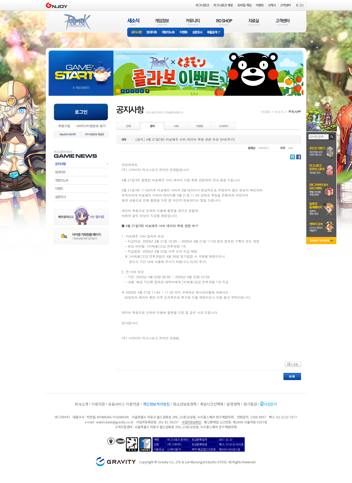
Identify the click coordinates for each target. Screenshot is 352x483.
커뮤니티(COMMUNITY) (193, 22)
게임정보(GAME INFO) (162, 22)
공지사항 (135, 33)
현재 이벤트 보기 (147, 91)
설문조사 (197, 33)
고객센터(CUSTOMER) (282, 22)
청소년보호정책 (185, 404)
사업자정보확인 (191, 422)
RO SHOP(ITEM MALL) (224, 22)
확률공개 (214, 33)
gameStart (81, 68)
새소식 (279, 111)
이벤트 (183, 33)
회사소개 (81, 404)
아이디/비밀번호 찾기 (90, 125)
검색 (332, 137)
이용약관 (98, 404)
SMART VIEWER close (321, 241)
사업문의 (270, 404)
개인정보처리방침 (156, 404)
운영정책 (233, 404)
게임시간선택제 (211, 404)
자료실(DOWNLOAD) (254, 22)
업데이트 (151, 33)
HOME (265, 111)
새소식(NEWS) (133, 22)
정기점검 (250, 404)
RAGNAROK (76, 22)
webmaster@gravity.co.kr (114, 422)
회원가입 (64, 125)
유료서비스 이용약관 (123, 404)
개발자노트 (168, 33)
